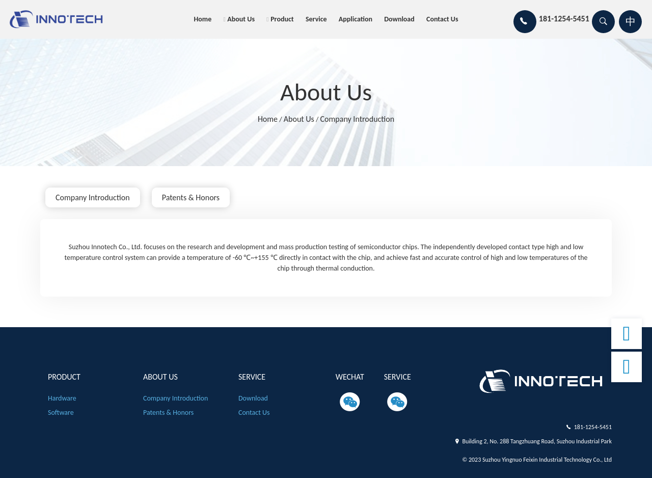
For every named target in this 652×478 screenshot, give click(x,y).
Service (316, 19)
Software (61, 412)
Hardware (62, 398)
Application (355, 19)
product (282, 19)
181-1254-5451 (593, 427)
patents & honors (191, 197)
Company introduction (357, 119)
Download (399, 19)
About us (241, 19)
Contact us (442, 19)
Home (202, 19)
